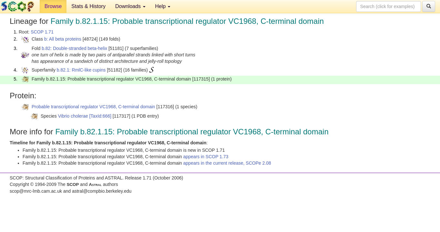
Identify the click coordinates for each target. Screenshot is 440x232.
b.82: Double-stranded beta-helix (74, 48)
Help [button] (162, 6)
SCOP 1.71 (42, 31)
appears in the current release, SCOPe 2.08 (227, 163)
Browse (53, 6)
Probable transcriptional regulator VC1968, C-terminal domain (93, 106)
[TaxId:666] (100, 116)
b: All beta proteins (62, 39)
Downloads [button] (130, 6)
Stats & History (88, 6)
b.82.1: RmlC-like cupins (81, 69)
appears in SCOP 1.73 (205, 156)
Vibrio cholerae (73, 116)
